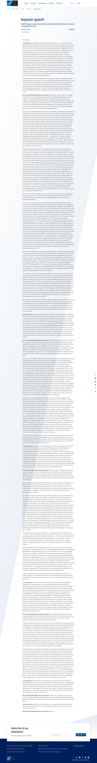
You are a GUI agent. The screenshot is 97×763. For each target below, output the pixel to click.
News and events (42, 3)
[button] (79, 3)
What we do (33, 3)
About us (26, 3)
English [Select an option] (71, 29)
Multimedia (51, 3)
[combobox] (79, 3)
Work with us (59, 3)
